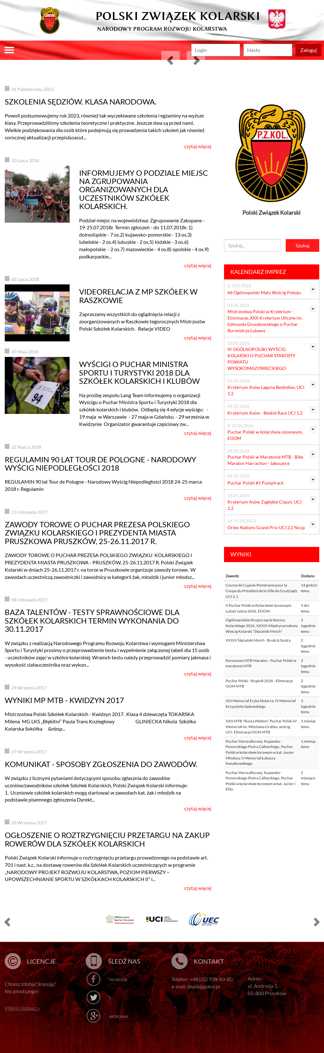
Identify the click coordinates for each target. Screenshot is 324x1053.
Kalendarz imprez (258, 271)
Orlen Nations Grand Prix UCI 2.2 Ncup (266, 527)
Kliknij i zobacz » (22, 1008)
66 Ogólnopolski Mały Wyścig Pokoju (264, 292)
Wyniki (241, 554)
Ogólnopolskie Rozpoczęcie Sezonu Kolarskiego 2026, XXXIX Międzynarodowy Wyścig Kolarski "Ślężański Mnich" (262, 625)
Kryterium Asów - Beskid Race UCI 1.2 (264, 412)
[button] (170, 60)
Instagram (118, 1016)
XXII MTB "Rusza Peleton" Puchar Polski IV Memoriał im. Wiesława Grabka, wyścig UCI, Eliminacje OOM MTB (261, 726)
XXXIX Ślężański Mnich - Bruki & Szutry (258, 640)
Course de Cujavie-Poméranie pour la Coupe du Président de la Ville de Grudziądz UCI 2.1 (261, 591)
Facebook (118, 980)
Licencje (41, 961)
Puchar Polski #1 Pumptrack (255, 482)
